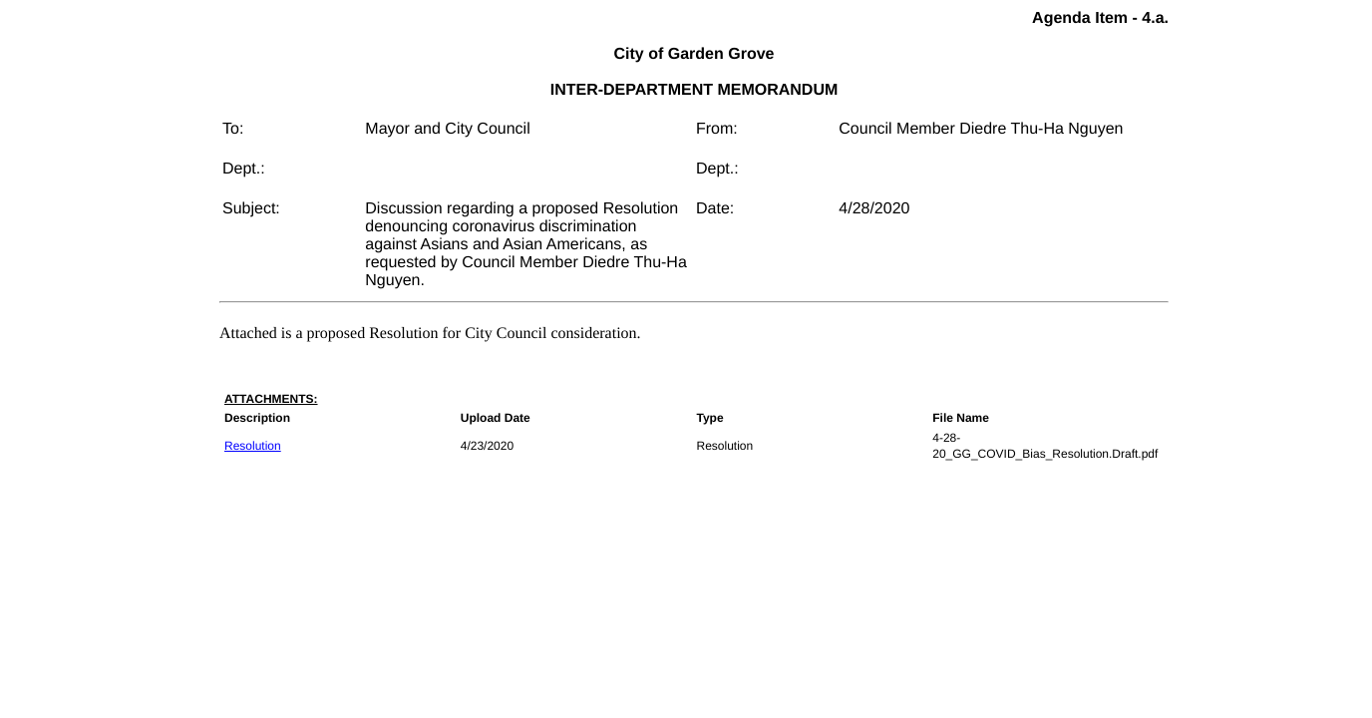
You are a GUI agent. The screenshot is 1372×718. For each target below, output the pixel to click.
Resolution (252, 446)
